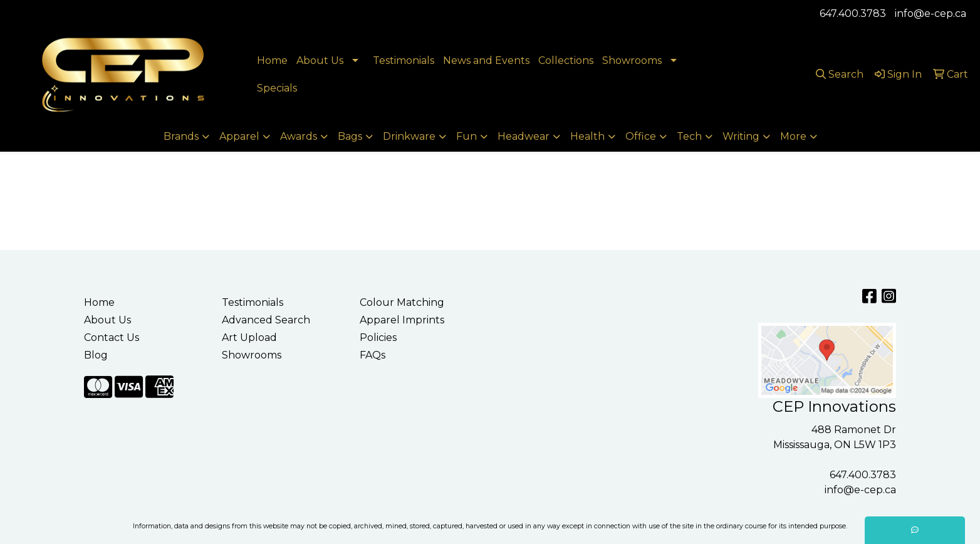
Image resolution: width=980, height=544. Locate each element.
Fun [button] (466, 136)
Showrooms (632, 60)
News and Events (486, 60)
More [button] (793, 136)
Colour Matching (402, 302)
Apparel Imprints (402, 320)
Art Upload (249, 337)
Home (272, 60)
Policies (378, 337)
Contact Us (111, 337)
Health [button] (587, 136)
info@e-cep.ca (930, 13)
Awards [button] (298, 136)
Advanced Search (266, 320)
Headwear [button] (524, 136)
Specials (277, 88)
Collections (565, 60)
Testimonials (403, 60)
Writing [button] (740, 136)
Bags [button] (350, 136)
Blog (96, 355)
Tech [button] (689, 136)
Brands (181, 136)
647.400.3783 (853, 13)
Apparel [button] (239, 136)
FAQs (372, 355)
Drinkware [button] (409, 136)
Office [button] (640, 136)
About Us (319, 60)
